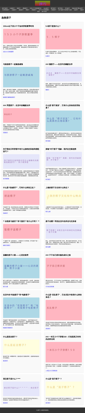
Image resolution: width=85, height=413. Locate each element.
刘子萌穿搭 (6, 178)
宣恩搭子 (53, 9)
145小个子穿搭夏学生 (35, 8)
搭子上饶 (48, 211)
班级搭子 (34, 9)
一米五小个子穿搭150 (51, 370)
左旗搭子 (14, 9)
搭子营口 (60, 8)
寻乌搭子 (67, 8)
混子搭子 (48, 402)
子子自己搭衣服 (50, 286)
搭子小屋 (5, 286)
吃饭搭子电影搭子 (8, 327)
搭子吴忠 (44, 11)
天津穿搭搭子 (5, 9)
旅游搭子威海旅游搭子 (9, 97)
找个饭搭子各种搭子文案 (65, 9)
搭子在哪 (48, 246)
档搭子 (27, 9)
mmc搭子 (46, 8)
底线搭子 (21, 9)
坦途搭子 (5, 213)
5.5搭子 (48, 56)
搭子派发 (48, 140)
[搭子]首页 (5, 8)
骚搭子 (47, 89)
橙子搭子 (53, 8)
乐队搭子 (48, 328)
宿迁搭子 (5, 402)
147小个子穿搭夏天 (44, 9)
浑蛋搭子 (5, 132)
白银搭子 (12, 8)
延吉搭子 (5, 360)
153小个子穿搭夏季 (8, 51)
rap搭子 (76, 9)
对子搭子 (48, 179)
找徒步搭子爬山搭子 (77, 8)
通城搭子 (25, 8)
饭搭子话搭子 (6, 245)
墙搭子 (18, 8)
